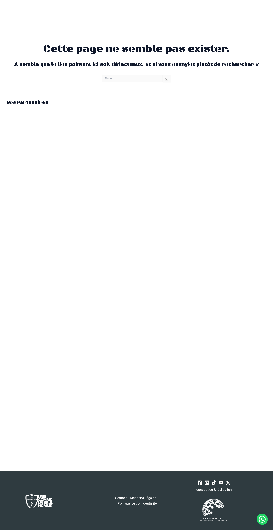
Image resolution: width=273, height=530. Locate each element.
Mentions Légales (143, 498)
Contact (121, 498)
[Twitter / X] (239, 14)
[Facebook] (211, 14)
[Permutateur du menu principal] (47, 14)
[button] (65, 14)
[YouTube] (232, 14)
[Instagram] (218, 14)
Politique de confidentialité (137, 503)
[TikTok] (225, 14)
